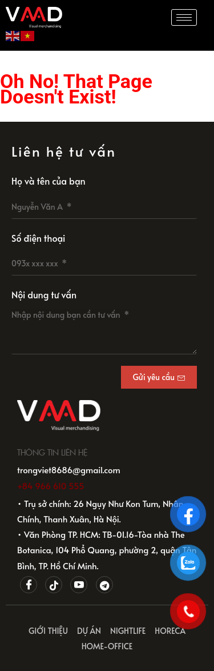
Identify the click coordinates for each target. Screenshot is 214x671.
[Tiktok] (53, 584)
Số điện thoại (38, 237)
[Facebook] (28, 584)
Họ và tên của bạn (48, 180)
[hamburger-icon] (184, 17)
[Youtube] (78, 584)
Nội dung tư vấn (43, 294)
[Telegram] (104, 584)
